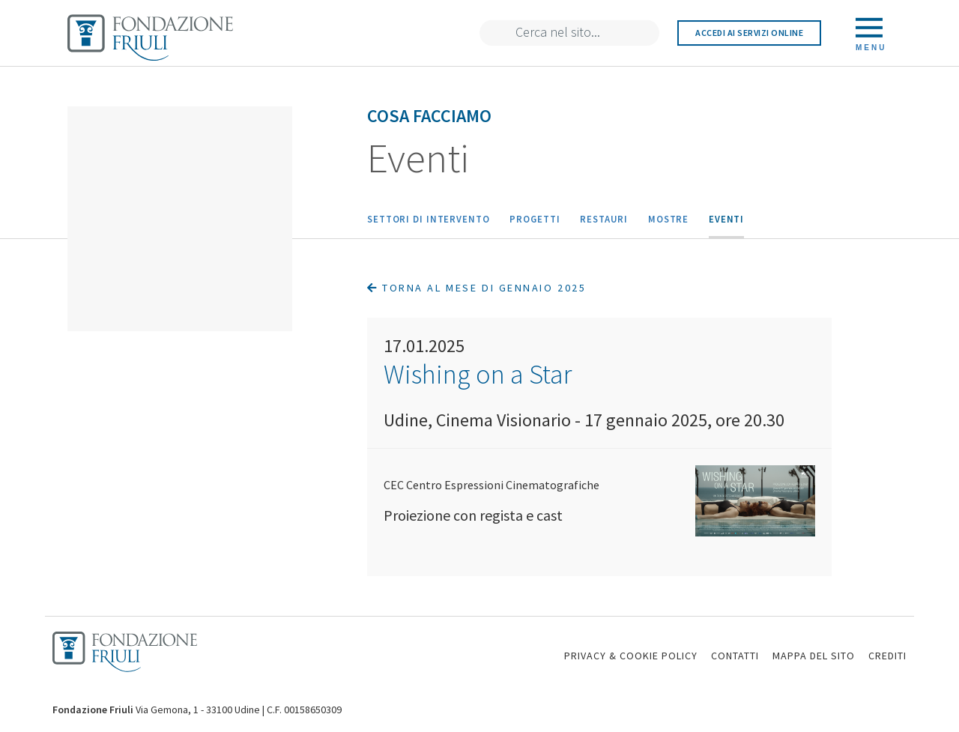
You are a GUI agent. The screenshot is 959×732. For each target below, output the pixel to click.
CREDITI (887, 655)
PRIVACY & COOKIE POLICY (631, 655)
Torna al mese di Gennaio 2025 (476, 287)
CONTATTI (735, 655)
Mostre (668, 219)
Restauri (604, 219)
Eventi (726, 219)
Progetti (534, 219)
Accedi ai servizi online (749, 32)
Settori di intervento (428, 219)
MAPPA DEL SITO (813, 655)
